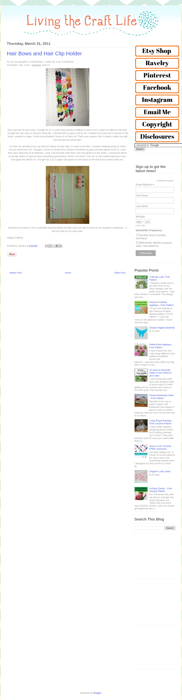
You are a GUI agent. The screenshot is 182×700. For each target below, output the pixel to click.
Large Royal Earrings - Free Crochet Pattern (161, 422)
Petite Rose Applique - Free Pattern (161, 346)
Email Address (145, 184)
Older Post (119, 272)
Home (68, 272)
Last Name (142, 206)
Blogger (97, 693)
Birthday (140, 216)
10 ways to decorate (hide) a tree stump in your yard (160, 373)
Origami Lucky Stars (160, 471)
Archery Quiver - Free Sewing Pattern (160, 490)
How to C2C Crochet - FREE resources (160, 447)
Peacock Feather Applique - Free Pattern (161, 303)
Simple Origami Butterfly (162, 327)
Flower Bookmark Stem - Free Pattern (161, 397)
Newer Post (16, 272)
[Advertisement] (155, 558)
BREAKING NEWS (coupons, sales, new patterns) (154, 244)
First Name (142, 195)
